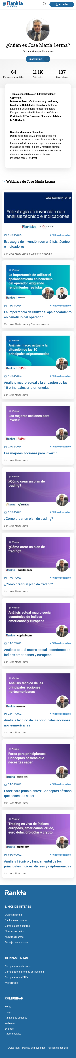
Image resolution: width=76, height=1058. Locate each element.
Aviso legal (14, 1047)
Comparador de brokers (17, 966)
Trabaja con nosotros (16, 942)
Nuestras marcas (14, 937)
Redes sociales (13, 1033)
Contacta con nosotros (17, 925)
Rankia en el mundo (16, 920)
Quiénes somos (13, 914)
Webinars (10, 1023)
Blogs (8, 1012)
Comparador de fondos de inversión (24, 971)
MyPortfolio (11, 982)
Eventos (9, 1028)
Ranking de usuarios (16, 1017)
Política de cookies (57, 1047)
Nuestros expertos (15, 931)
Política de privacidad (34, 1047)
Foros (8, 1006)
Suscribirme (39, 59)
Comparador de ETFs (16, 977)
